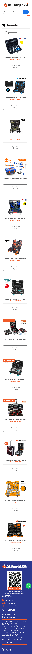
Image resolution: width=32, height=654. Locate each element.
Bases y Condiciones (8, 614)
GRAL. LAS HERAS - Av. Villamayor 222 (13, 627)
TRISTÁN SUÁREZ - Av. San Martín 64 (13, 639)
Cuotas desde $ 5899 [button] (15, 67)
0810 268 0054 (7, 600)
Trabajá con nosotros (10, 605)
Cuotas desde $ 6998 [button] (15, 107)
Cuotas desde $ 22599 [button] (15, 429)
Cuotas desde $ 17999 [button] (15, 348)
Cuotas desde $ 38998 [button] (15, 509)
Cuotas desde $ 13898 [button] (15, 308)
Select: (6, 33)
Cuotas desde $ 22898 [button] (15, 469)
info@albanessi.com (9, 603)
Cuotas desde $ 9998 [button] (15, 268)
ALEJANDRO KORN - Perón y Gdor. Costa (14, 621)
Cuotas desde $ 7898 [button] (15, 147)
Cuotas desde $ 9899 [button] (15, 228)
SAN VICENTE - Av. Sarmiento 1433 (12, 638)
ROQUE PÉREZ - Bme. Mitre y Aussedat (14, 636)
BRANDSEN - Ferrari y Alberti (10, 623)
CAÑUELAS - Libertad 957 (10, 625)
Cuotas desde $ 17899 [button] (15, 389)
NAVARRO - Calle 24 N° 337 (10, 634)
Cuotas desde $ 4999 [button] (15, 187)
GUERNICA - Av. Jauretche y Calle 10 (13, 628)
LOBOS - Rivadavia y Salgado (11, 630)
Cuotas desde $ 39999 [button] (15, 550)
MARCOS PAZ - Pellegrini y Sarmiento (13, 632)
